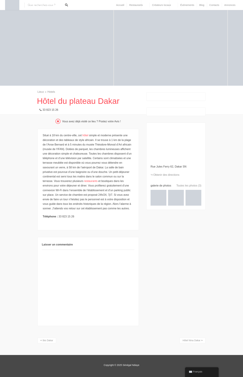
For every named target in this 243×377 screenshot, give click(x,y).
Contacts (214, 5)
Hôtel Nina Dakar (191, 340)
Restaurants (136, 5)
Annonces (229, 5)
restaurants (90, 181)
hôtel (85, 135)
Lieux (40, 91)
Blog (201, 5)
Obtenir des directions (166, 174)
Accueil (120, 5)
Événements (187, 5)
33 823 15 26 (50, 109)
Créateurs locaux (161, 5)
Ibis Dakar (48, 340)
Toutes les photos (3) (188, 185)
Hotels (51, 91)
